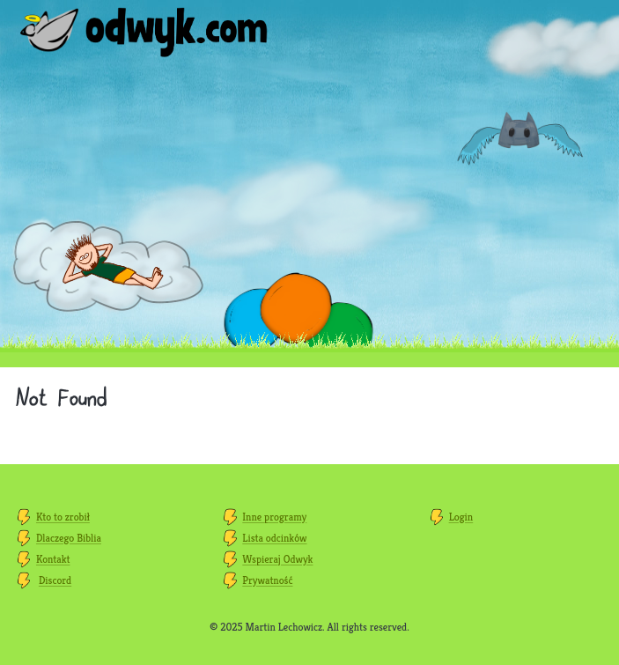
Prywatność (267, 580)
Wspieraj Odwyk (277, 558)
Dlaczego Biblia (68, 537)
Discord (55, 580)
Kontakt (53, 558)
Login (461, 516)
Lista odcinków (274, 537)
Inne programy (274, 516)
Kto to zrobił (63, 516)
